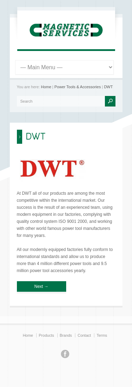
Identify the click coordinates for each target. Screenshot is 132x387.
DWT (108, 87)
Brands (66, 335)
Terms (101, 335)
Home (46, 87)
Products (46, 335)
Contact (84, 335)
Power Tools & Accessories (78, 87)
